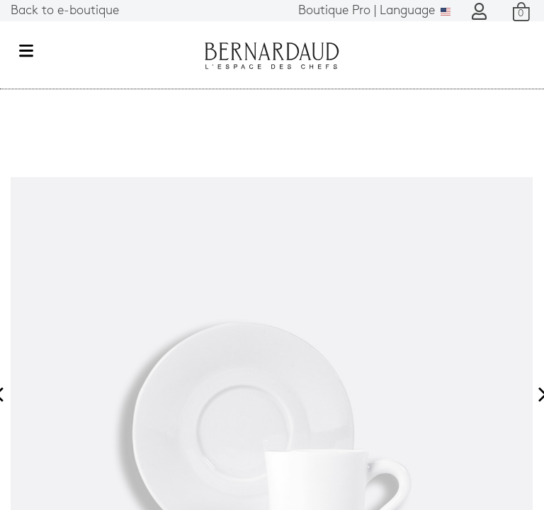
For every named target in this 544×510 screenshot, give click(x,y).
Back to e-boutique (65, 11)
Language (374, 11)
